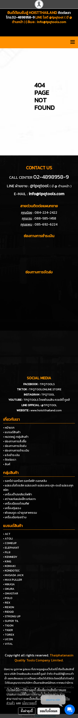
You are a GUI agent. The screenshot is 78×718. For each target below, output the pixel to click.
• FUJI (6, 552)
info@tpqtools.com (51, 21)
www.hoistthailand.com (46, 410)
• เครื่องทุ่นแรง (12, 508)
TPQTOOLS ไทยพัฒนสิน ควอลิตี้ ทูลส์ (47, 400)
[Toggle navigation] (72, 42)
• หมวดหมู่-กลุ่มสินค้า (15, 437)
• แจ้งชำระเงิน (11, 455)
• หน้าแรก (8, 427)
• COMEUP (10, 543)
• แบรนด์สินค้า (11, 432)
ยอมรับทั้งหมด (48, 711)
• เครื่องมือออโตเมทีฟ (16, 503)
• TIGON (8, 625)
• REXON (8, 607)
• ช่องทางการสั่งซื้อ (14, 441)
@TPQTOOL (49, 405)
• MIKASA (9, 584)
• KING (7, 561)
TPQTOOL (47, 394)
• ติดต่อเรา (9, 460)
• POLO (7, 598)
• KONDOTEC (11, 570)
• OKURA (8, 589)
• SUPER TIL (11, 621)
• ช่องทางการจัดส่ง (14, 446)
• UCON (8, 639)
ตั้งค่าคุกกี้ (27, 711)
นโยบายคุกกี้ (29, 703)
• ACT (6, 534)
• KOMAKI (9, 566)
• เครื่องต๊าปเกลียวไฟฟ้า (17, 494)
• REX (6, 602)
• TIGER (8, 630)
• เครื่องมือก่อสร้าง (14, 517)
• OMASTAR (10, 593)
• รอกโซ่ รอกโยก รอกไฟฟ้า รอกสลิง (25, 481)
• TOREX (8, 634)
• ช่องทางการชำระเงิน (16, 450)
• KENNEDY (10, 557)
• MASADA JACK (13, 575)
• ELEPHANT (11, 548)
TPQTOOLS (47, 384)
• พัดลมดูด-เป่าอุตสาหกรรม (20, 513)
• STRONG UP (12, 616)
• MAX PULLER (12, 580)
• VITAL (8, 644)
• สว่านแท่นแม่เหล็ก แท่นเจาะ (19, 499)
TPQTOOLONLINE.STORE (45, 389)
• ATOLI (8, 538)
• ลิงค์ (6, 464)
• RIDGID (8, 612)
